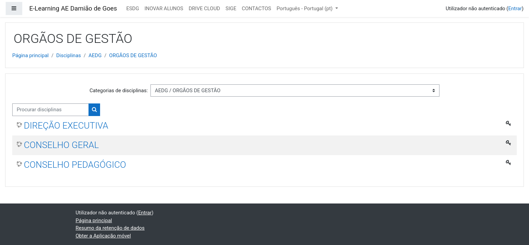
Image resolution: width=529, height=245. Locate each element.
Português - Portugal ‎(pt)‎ (305, 8)
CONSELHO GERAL (61, 145)
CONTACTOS (256, 8)
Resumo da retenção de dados (110, 228)
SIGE (230, 8)
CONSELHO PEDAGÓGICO (75, 165)
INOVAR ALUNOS (163, 8)
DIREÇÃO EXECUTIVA (66, 125)
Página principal (30, 55)
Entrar (515, 8)
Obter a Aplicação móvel (103, 236)
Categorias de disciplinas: (119, 90)
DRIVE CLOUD (204, 8)
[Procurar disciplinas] (50, 109)
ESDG (132, 8)
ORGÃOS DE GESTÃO (133, 55)
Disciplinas (68, 55)
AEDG (95, 55)
